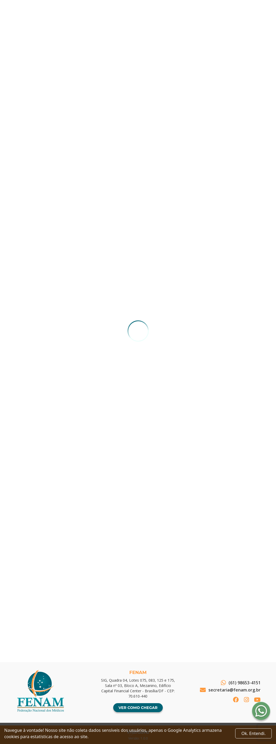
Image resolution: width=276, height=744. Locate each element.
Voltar (31, 624)
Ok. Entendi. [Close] (254, 733)
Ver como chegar (138, 707)
